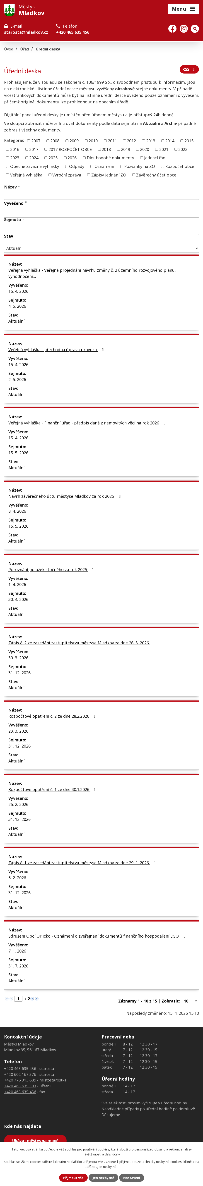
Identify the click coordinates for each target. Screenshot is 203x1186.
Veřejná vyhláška (26, 174)
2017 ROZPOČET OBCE (70, 149)
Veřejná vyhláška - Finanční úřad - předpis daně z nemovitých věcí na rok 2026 (87, 423)
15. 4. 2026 (18, 291)
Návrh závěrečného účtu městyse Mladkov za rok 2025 (65, 496)
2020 (144, 149)
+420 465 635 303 (20, 1085)
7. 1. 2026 (17, 951)
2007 (35, 140)
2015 (188, 140)
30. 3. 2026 (18, 657)
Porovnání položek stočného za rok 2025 (51, 569)
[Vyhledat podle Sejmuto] (101, 230)
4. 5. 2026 (17, 306)
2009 (74, 140)
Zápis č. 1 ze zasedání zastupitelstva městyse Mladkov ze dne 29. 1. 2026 (82, 862)
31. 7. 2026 (18, 966)
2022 (182, 149)
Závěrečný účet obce (156, 174)
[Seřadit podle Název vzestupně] (19, 185)
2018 (106, 149)
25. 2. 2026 (18, 804)
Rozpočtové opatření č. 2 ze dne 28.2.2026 (53, 716)
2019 (125, 149)
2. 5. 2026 (17, 379)
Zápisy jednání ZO (108, 174)
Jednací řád (154, 157)
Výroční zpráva (66, 174)
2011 (112, 140)
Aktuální (16, 321)
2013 (150, 140)
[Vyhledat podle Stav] (101, 248)
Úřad (24, 49)
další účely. (113, 1154)
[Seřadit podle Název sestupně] (19, 187)
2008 (54, 140)
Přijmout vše (73, 1178)
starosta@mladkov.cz (26, 32)
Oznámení (104, 166)
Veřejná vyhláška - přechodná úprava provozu (56, 349)
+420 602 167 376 (20, 1074)
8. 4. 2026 (17, 511)
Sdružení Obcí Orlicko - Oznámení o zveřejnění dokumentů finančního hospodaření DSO (97, 936)
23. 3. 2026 (18, 731)
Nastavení (131, 1178)
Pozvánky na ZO (139, 166)
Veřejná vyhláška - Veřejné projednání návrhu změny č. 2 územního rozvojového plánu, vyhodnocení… (92, 273)
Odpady (76, 166)
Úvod (8, 49)
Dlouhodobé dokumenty (110, 157)
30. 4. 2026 (18, 599)
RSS (189, 69)
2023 (14, 157)
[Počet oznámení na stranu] (190, 1001)
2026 (72, 157)
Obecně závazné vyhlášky (34, 166)
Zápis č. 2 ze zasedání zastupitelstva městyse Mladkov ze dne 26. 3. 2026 (82, 642)
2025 (53, 157)
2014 (169, 140)
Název (10, 187)
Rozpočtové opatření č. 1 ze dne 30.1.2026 (53, 789)
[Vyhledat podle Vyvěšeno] (101, 213)
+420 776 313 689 (20, 1080)
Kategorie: (14, 140)
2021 (163, 149)
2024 (33, 157)
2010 (93, 140)
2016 (14, 149)
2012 (131, 140)
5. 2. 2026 (17, 877)
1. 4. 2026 (17, 584)
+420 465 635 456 (72, 32)
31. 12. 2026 (19, 672)
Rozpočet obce (179, 166)
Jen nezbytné (103, 1178)
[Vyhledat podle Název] (101, 195)
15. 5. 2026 (18, 452)
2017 (33, 149)
